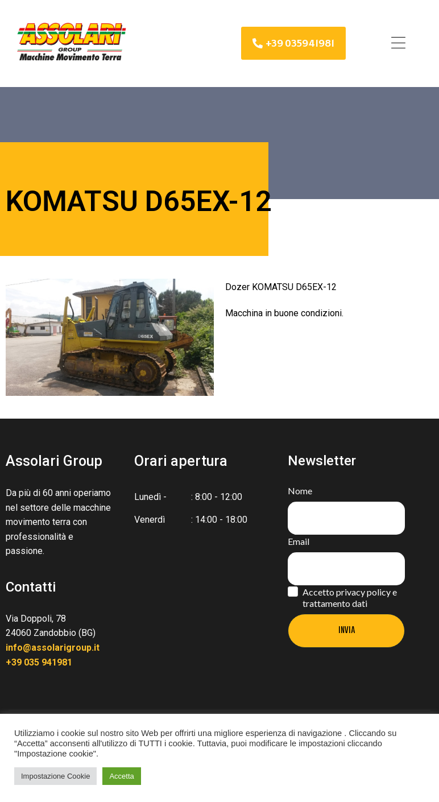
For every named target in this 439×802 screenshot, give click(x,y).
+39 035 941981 (39, 662)
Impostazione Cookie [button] (55, 776)
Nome (300, 490)
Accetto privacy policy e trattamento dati (350, 597)
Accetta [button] (121, 776)
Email (298, 541)
